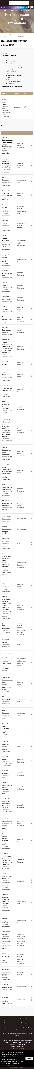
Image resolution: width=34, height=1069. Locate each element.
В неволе (5, 997)
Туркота (4, 223)
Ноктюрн (4, 207)
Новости (12, 35)
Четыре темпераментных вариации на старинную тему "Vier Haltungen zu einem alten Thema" (7, 348)
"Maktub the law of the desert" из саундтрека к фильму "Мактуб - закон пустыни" (7, 860)
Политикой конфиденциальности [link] (10, 1064)
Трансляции (21, 1044)
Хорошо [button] (29, 1058)
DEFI (22, 1049)
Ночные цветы (6, 972)
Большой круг (6, 699)
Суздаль (4, 657)
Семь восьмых (6, 299)
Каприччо (5, 759)
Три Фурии (5, 309)
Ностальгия (5, 713)
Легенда (4, 364)
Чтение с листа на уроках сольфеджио (6, 531)
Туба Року (5, 285)
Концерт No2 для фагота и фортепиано (7, 787)
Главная (3, 35)
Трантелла (5, 180)
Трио (3, 583)
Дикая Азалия (6, 628)
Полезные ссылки (17, 1046)
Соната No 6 (6, 375)
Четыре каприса (7, 987)
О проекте (12, 1044)
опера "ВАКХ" (6, 744)
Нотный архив (17, 1042)
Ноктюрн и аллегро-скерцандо (5, 839)
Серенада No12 (7, 319)
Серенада (5, 773)
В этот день (5, 541)
